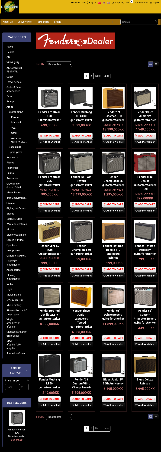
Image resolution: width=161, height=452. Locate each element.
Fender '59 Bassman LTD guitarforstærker (113, 115)
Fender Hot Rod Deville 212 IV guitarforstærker (49, 311)
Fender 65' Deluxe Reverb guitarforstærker (113, 311)
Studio (57, 21)
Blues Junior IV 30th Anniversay (113, 377)
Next (97, 75)
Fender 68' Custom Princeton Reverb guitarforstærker (145, 315)
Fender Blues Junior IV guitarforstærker (145, 115)
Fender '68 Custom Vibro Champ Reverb (81, 379)
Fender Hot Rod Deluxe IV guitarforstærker (145, 247)
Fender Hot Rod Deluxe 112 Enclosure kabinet (113, 249)
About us (8, 21)
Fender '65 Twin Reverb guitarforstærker (81, 179)
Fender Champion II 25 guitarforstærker (113, 179)
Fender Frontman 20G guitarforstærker (49, 179)
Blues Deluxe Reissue (145, 377)
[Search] (156, 22)
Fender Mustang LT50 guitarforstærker (49, 379)
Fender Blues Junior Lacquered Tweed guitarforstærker (81, 315)
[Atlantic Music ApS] (10, 6)
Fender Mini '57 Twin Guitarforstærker (49, 247)
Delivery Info (24, 21)
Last (106, 75)
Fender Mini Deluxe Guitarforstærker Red (145, 181)
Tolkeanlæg (42, 21)
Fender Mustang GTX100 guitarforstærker (81, 115)
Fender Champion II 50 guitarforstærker (81, 247)
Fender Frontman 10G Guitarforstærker (17, 433)
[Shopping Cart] (122, 2)
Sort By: (40, 64)
